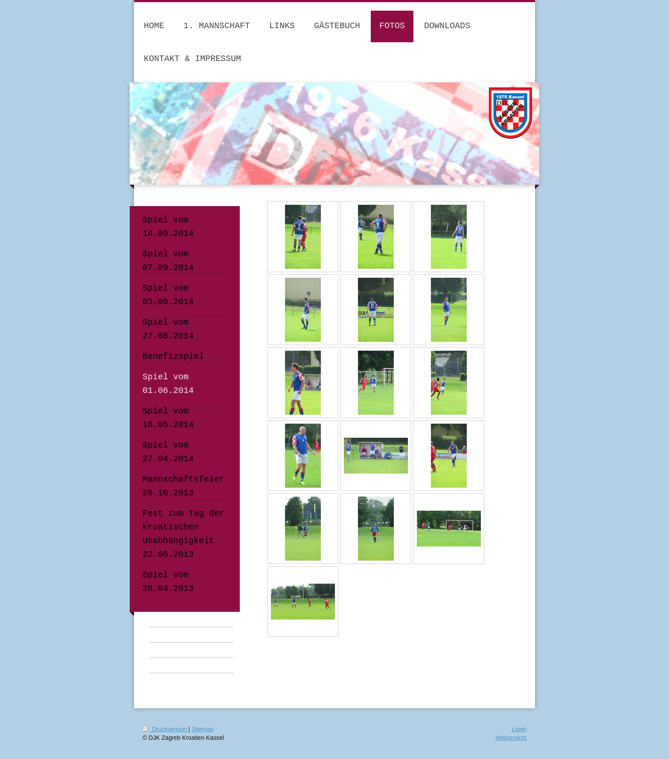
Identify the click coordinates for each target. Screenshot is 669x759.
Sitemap (202, 729)
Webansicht (510, 737)
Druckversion (165, 729)
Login (519, 729)
